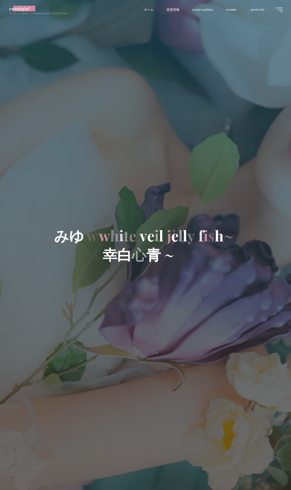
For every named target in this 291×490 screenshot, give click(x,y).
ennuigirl (21, 8)
